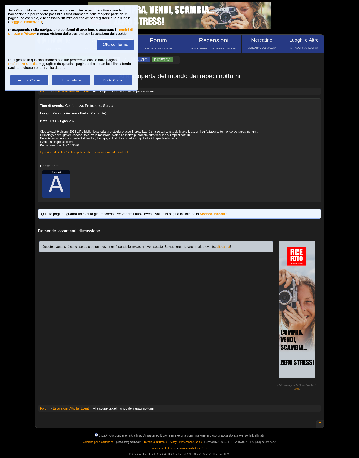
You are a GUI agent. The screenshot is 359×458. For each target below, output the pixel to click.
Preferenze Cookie (22, 64)
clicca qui (223, 246)
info (297, 388)
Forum (44, 91)
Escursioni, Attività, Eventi (71, 91)
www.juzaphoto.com (164, 448)
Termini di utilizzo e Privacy (160, 442)
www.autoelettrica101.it (193, 448)
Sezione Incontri (213, 214)
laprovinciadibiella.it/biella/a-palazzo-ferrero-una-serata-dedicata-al (84, 152)
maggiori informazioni (25, 22)
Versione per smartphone (98, 442)
